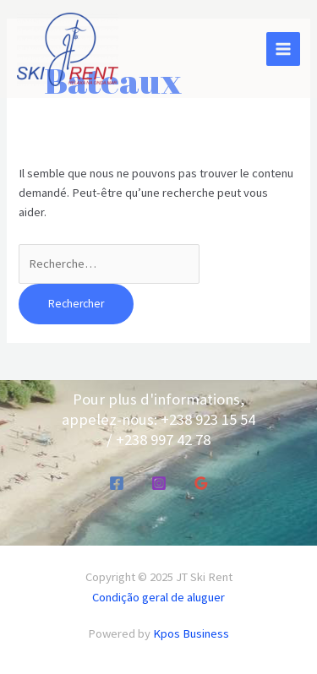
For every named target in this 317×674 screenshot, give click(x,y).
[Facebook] (117, 483)
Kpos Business (191, 633)
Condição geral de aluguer (158, 597)
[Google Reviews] (201, 483)
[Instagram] (159, 483)
